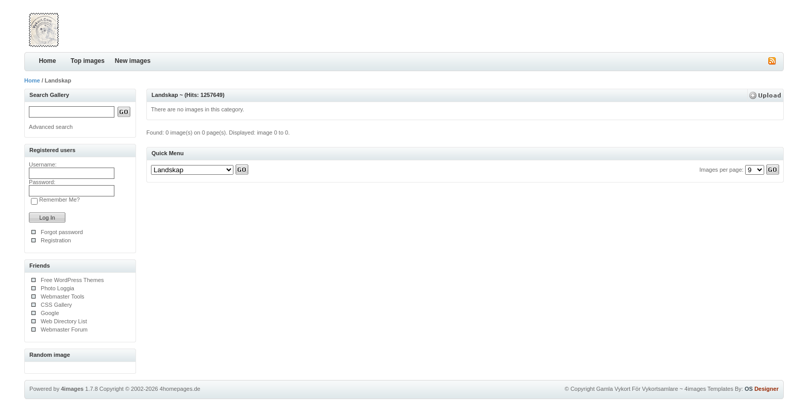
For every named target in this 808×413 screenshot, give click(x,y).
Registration (56, 240)
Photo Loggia (57, 288)
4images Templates (708, 389)
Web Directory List (64, 321)
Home (47, 60)
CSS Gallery (56, 305)
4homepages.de (180, 389)
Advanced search (51, 127)
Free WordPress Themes (72, 280)
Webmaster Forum (64, 329)
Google (50, 313)
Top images (88, 60)
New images (132, 60)
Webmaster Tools (63, 296)
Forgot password (62, 232)
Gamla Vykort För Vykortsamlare (637, 389)
